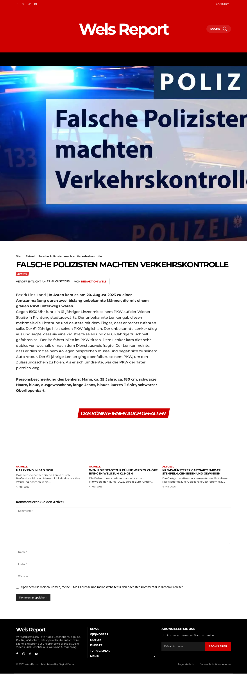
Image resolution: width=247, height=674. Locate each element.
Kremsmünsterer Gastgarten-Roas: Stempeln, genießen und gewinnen (191, 472)
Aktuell (30, 256)
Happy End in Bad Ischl (35, 470)
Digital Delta (66, 664)
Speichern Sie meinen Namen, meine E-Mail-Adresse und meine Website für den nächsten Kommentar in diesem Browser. (102, 587)
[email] (183, 646)
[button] (201, 30)
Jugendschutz (186, 664)
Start (19, 256)
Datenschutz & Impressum (215, 664)
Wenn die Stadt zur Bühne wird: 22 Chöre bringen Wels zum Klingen (123, 472)
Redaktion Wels (94, 281)
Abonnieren (218, 646)
